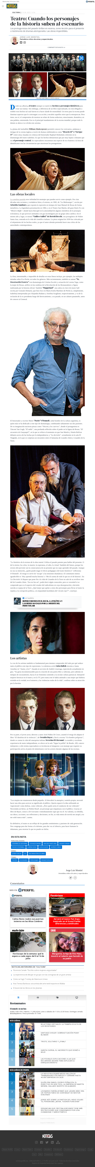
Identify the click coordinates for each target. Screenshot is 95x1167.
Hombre (48, 1150)
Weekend (57, 1150)
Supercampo (80, 1150)
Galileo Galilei (64, 843)
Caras (17, 1150)
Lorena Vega (31, 847)
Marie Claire (27, 1150)
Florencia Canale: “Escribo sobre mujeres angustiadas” (35, 970)
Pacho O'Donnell (18, 847)
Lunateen (48, 1154)
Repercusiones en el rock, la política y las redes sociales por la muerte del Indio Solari (42, 603)
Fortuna (38, 1150)
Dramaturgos (46, 860)
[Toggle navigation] (3, 6)
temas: (13, 857)
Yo (25, 854)
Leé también (29, 598)
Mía (40, 1154)
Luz (34, 1154)
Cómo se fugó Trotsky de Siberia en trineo (30, 979)
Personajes (34, 860)
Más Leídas (15, 1020)
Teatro (14, 860)
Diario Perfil (7, 1150)
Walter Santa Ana (50, 843)
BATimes (58, 1154)
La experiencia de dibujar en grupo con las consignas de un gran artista (42, 974)
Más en (22, 890)
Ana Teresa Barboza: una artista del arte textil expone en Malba (39, 983)
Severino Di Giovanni (19, 843)
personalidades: (18, 841)
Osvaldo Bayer (35, 843)
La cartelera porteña (17, 199)
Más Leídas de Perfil (19, 1070)
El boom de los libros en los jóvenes (27, 988)
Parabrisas (68, 1150)
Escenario (23, 860)
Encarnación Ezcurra (37, 854)
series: (13, 851)
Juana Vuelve (16, 854)
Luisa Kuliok (43, 847)
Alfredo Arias (56, 847)
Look (90, 1150)
